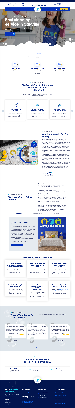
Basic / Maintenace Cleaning (27, 404)
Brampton (64, 290)
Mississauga (61, 289)
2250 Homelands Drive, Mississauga (60, 4)
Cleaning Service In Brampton (60, 403)
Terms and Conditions (26, 392)
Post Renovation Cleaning (27, 402)
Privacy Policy (24, 394)
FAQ (56, 9)
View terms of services (17, 245)
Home (9, 9)
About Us (25, 9)
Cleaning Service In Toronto (60, 395)
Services (17, 9)
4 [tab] (39, 347)
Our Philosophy (18, 213)
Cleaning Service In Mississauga (61, 392)
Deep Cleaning (24, 400)
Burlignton (57, 290)
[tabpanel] (15, 331)
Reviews (48, 9)
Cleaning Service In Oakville (60, 398)
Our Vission (56, 213)
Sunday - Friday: (27, 3)
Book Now (64, 9)
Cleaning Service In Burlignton (60, 400)
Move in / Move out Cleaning (27, 401)
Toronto (66, 289)
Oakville (53, 290)
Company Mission (37, 213)
